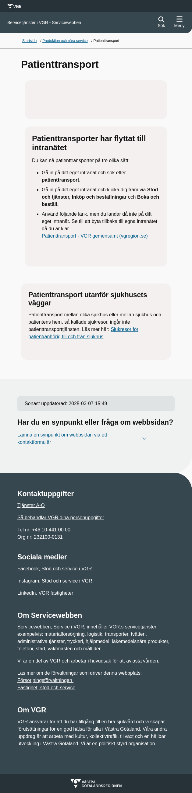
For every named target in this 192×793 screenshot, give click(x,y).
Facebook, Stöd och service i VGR (54, 568)
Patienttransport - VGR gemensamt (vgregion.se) (95, 235)
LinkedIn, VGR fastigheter (45, 593)
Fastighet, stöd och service (46, 687)
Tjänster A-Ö (31, 505)
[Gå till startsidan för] (44, 22)
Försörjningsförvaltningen (45, 680)
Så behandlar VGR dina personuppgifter (60, 517)
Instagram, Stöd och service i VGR (54, 580)
